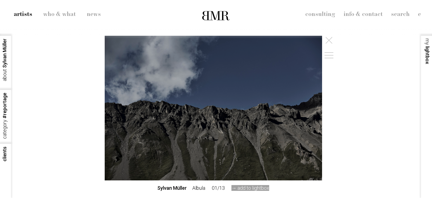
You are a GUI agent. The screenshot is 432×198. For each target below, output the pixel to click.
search (400, 14)
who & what (59, 14)
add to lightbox (253, 188)
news (94, 14)
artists (23, 14)
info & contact (363, 14)
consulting (320, 14)
